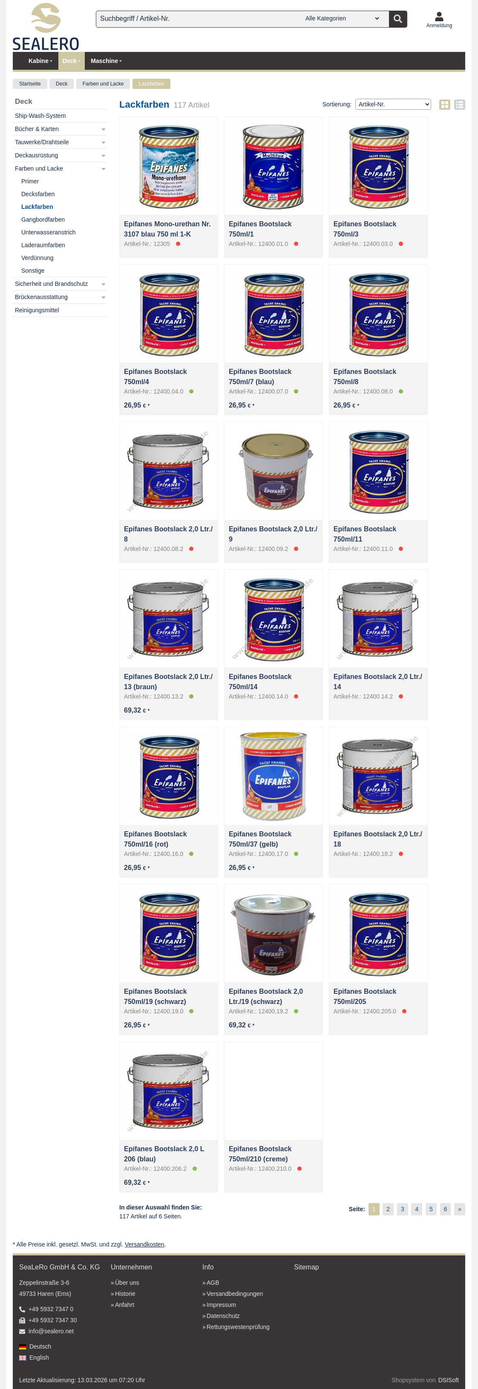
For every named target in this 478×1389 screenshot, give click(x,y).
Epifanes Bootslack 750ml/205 (365, 996)
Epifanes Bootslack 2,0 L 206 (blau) (164, 1154)
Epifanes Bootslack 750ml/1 (260, 229)
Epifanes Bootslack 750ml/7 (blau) (260, 376)
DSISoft (448, 1380)
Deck (61, 84)
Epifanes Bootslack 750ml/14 (260, 681)
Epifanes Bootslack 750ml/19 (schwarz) (155, 996)
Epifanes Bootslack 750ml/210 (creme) (260, 1154)
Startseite (30, 84)
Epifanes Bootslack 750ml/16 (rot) (155, 839)
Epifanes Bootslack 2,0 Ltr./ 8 (168, 534)
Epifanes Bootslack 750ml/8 (365, 376)
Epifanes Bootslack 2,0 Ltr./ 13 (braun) (168, 681)
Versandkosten (144, 1244)
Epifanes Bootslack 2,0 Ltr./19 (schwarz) (266, 996)
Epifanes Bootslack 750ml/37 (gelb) (260, 839)
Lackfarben (151, 84)
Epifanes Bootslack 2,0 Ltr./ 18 (378, 839)
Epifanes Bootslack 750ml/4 (155, 376)
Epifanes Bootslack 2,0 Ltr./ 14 (378, 681)
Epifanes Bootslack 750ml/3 (365, 229)
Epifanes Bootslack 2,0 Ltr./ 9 (273, 534)
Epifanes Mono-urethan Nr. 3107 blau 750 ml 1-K (167, 229)
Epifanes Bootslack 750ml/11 (365, 534)
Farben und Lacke (103, 84)
